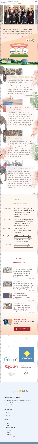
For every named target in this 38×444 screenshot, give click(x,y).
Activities (9, 430)
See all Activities (19, 262)
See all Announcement (20, 203)
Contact (8, 434)
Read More (30, 95)
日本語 (8, 415)
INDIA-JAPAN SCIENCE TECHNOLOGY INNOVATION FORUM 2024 (22, 230)
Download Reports (23, 329)
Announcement (10, 427)
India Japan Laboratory (13, 2)
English (8, 413)
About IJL (9, 425)
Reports (8, 432)
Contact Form (10, 405)
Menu (36, 2)
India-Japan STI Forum (12, 437)
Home (8, 423)
